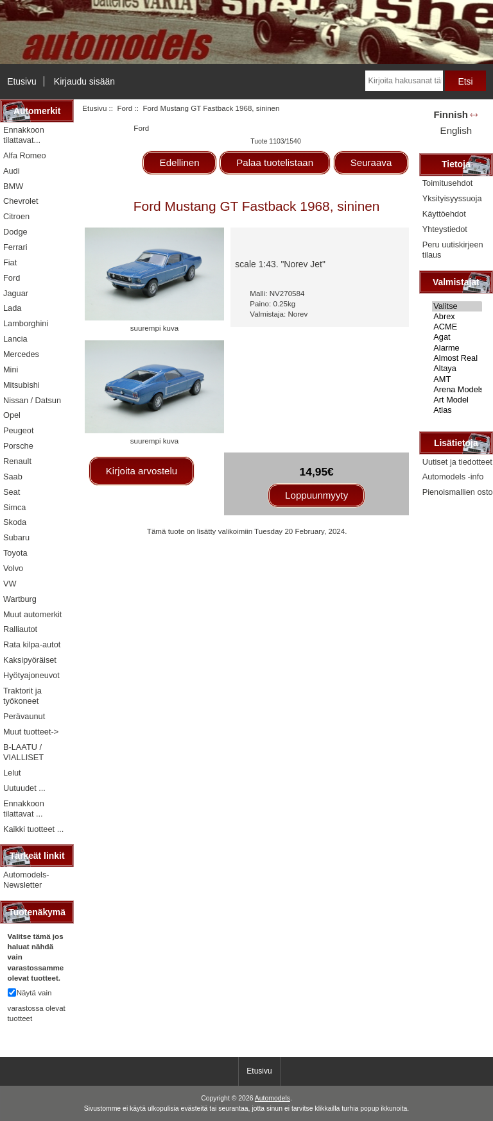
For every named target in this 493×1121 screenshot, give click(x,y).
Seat (11, 492)
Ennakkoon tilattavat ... (23, 808)
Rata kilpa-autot (31, 644)
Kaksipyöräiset (29, 660)
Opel (12, 415)
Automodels (272, 1098)
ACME (457, 327)
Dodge (15, 232)
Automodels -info (453, 476)
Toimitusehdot (447, 183)
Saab (12, 476)
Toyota (15, 553)
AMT (457, 379)
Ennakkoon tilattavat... (23, 135)
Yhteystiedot (444, 229)
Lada (12, 308)
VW (10, 583)
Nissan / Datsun (32, 400)
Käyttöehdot (444, 214)
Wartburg (20, 599)
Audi (11, 171)
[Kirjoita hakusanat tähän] (404, 81)
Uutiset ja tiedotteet (457, 462)
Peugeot (18, 430)
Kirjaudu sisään (84, 81)
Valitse (457, 306)
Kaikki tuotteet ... (33, 829)
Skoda (14, 522)
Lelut (12, 772)
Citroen (16, 216)
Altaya (457, 368)
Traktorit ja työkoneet (22, 696)
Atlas (457, 410)
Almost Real (457, 358)
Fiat (10, 262)
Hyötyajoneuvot (31, 675)
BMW (13, 186)
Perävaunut (24, 716)
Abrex (457, 316)
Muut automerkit (32, 614)
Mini (10, 369)
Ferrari (15, 247)
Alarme (457, 348)
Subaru (16, 537)
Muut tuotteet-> (30, 731)
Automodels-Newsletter (26, 880)
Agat (457, 337)
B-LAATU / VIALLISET (23, 752)
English (456, 130)
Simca (14, 507)
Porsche (18, 446)
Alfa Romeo (24, 155)
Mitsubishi (21, 385)
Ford (124, 108)
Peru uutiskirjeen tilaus (452, 250)
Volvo (13, 568)
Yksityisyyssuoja (452, 198)
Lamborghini (25, 323)
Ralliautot (20, 629)
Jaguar (15, 293)
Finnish (450, 114)
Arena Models (457, 390)
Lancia (15, 339)
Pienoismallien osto (457, 492)
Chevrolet (21, 201)
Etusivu (22, 81)
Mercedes (21, 354)
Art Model (457, 400)
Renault (17, 461)
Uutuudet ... (24, 788)
